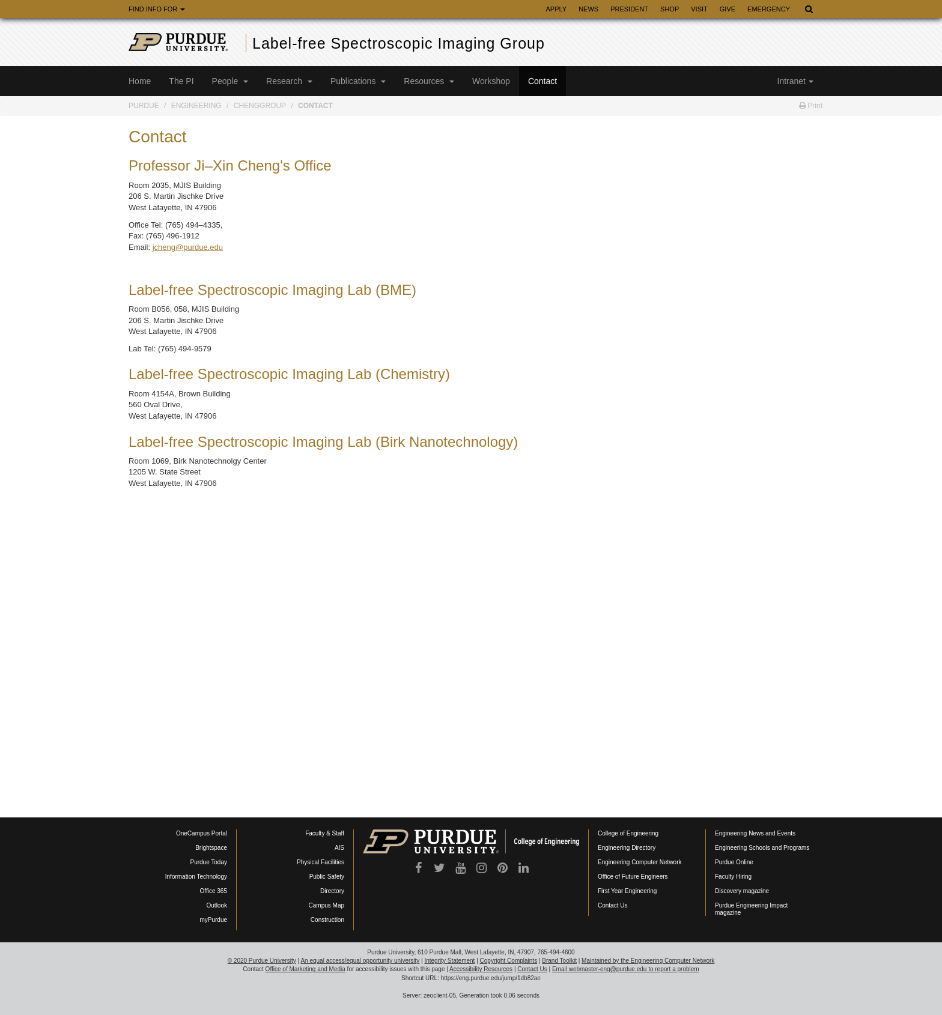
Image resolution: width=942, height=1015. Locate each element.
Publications (358, 81)
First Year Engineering (627, 891)
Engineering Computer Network (640, 862)
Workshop (491, 81)
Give (727, 9)
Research (289, 81)
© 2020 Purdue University (262, 960)
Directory (332, 891)
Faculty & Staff (324, 833)
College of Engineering (628, 833)
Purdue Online (734, 862)
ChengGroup (260, 106)
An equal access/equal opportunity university (359, 960)
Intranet (795, 81)
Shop (669, 9)
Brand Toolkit (559, 960)
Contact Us (612, 905)
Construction (327, 920)
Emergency (768, 9)
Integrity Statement (449, 960)
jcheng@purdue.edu (188, 247)
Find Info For (157, 9)
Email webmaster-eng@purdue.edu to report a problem (625, 969)
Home (140, 81)
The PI (181, 81)
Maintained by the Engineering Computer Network (648, 960)
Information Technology (196, 876)
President (629, 9)
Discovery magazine (742, 891)
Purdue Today (208, 862)
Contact (542, 81)
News (588, 9)
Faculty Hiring (733, 876)
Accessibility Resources (480, 969)
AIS (339, 847)
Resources (429, 81)
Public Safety (326, 876)
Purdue (144, 106)
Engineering (196, 106)
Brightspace (211, 847)
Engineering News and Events (755, 833)
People (230, 81)
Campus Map (326, 905)
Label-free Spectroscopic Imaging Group (398, 43)
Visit (699, 9)
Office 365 (213, 891)
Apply (556, 9)
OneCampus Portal (201, 833)
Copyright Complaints (509, 960)
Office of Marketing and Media (305, 969)
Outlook (217, 905)
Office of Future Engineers (633, 876)
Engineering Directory (626, 847)
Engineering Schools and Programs (762, 847)
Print (810, 106)
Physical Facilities (320, 862)
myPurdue (213, 920)
